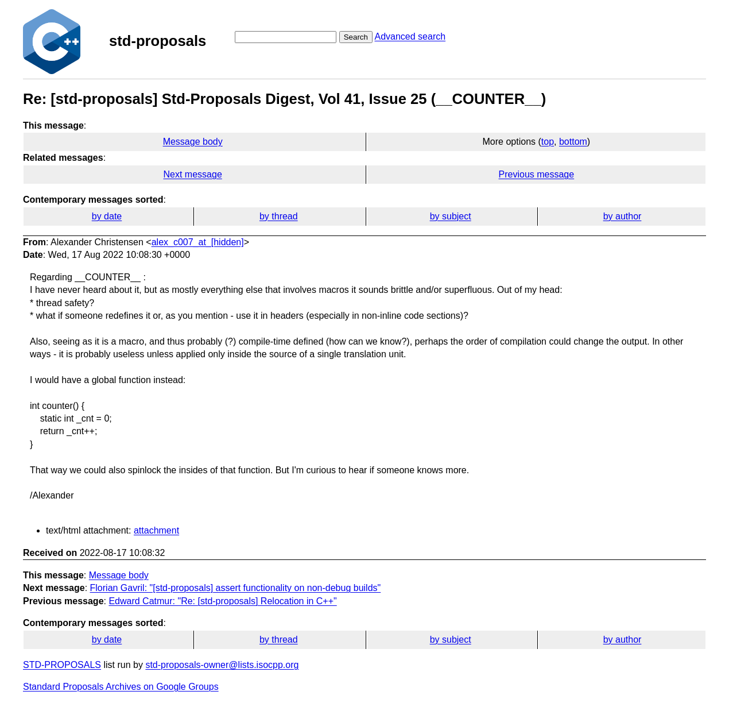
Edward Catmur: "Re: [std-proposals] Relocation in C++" (222, 601)
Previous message (537, 174)
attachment (156, 530)
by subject (450, 216)
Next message (193, 174)
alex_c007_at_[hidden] (198, 242)
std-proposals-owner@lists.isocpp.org (221, 665)
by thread (278, 216)
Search (356, 37)
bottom (573, 141)
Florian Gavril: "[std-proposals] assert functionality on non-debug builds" (235, 588)
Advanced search (409, 36)
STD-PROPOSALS (62, 665)
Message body (193, 141)
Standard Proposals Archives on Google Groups (121, 687)
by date (107, 216)
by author (622, 216)
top (547, 141)
